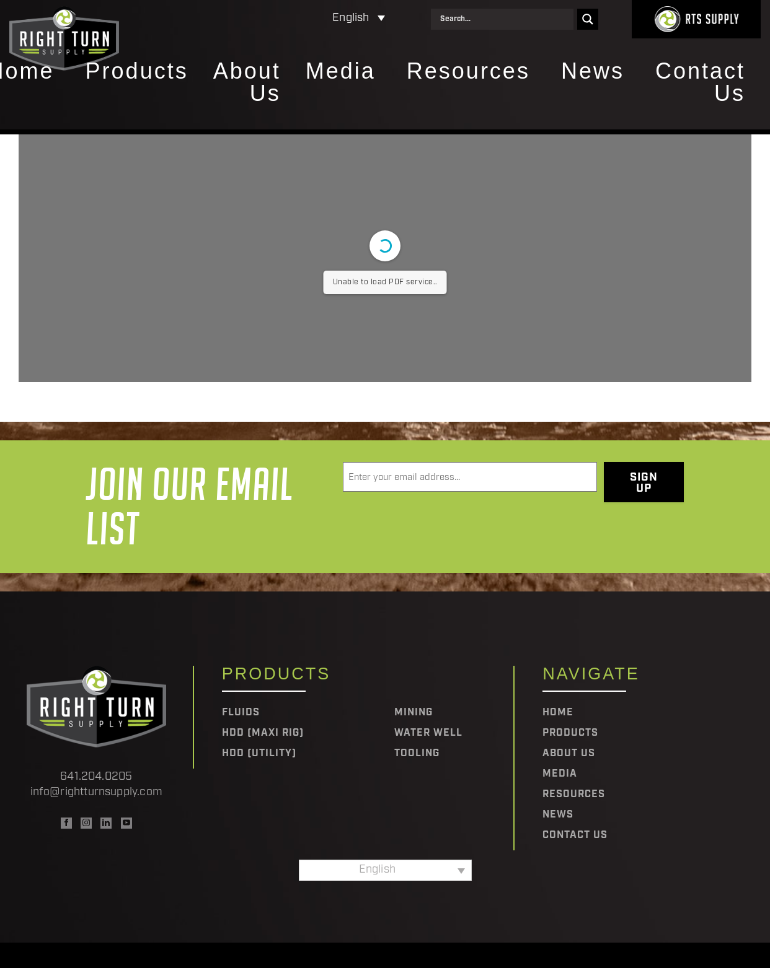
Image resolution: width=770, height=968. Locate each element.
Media (341, 72)
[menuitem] (304, 19)
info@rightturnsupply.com (96, 792)
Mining (413, 713)
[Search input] (505, 19)
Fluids (241, 713)
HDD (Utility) (259, 754)
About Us (247, 83)
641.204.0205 (96, 777)
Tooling (417, 754)
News (592, 72)
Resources (468, 72)
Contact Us (700, 83)
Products (137, 72)
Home (557, 713)
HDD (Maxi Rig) (263, 733)
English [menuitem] (350, 18)
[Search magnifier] (587, 19)
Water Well (428, 733)
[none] (304, 19)
